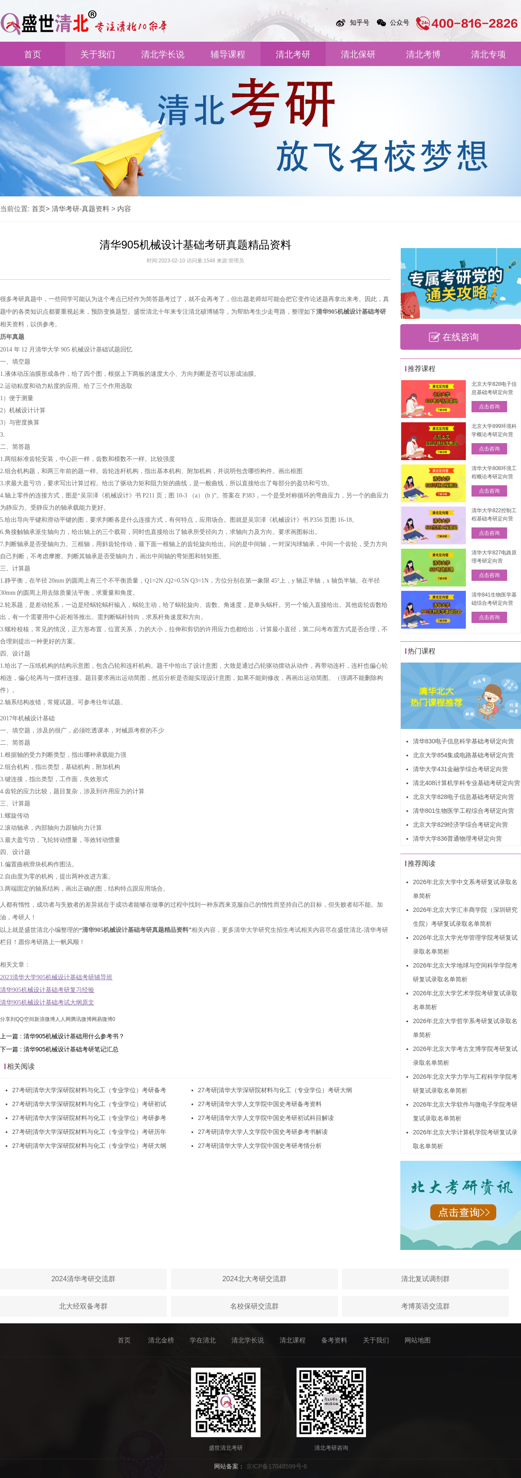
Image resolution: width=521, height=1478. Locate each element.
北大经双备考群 (83, 1306)
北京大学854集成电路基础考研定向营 (463, 755)
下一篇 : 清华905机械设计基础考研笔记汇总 (59, 1049)
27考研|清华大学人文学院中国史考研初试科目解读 (266, 1117)
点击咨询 (489, 407)
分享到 (8, 1019)
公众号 (399, 22)
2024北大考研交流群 (254, 1278)
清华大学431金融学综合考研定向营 (460, 769)
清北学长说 (163, 54)
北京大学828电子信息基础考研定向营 (463, 796)
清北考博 (423, 54)
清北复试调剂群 (425, 1278)
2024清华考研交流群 (83, 1278)
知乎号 (359, 22)
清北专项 (488, 54)
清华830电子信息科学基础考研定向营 (463, 741)
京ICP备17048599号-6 (276, 1466)
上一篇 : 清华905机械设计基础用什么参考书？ (62, 1036)
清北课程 (293, 1340)
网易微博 (102, 1019)
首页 (32, 54)
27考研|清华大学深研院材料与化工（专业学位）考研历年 (89, 1131)
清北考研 (293, 54)
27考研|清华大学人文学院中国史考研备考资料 (260, 1103)
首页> (40, 208)
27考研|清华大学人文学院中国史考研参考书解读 (263, 1131)
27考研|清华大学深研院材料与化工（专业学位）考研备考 (89, 1090)
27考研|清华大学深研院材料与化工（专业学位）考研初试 (89, 1103)
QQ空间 (25, 1019)
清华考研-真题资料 (80, 208)
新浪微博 (44, 1019)
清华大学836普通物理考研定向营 (457, 838)
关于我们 (97, 54)
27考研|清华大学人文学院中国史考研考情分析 (260, 1145)
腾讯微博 (81, 1019)
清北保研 (358, 54)
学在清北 (203, 1340)
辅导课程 (228, 54)
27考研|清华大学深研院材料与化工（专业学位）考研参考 (89, 1117)
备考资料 (334, 1340)
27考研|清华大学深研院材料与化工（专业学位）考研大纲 (89, 1145)
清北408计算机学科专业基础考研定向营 (466, 782)
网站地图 (418, 1340)
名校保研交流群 (254, 1306)
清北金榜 (161, 1340)
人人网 (63, 1019)
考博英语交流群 (425, 1306)
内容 (124, 208)
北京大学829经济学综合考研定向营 (460, 824)
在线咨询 (460, 337)
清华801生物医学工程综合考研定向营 (463, 810)
